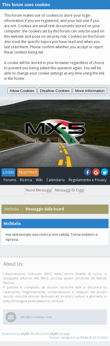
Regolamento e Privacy (87, 179)
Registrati (28, 172)
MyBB (25, 333)
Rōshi (84, 337)
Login (8, 172)
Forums (10, 179)
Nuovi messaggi (39, 190)
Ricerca (26, 179)
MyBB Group (60, 333)
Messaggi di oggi (69, 190)
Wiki (39, 179)
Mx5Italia (11, 209)
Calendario (55, 179)
